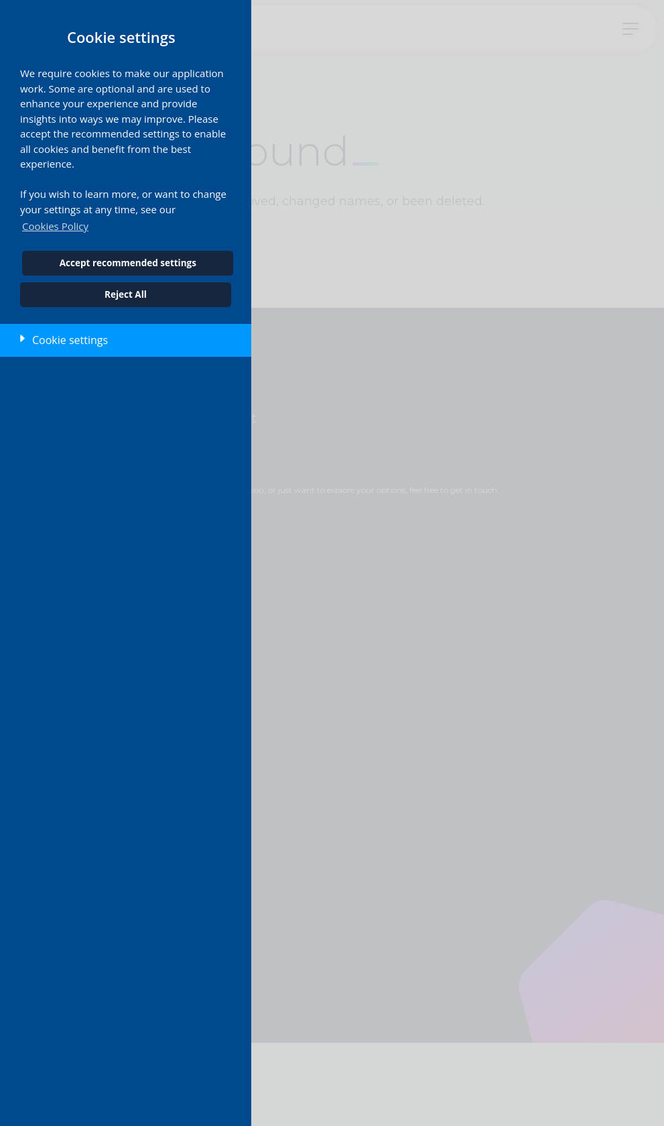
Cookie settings (70, 340)
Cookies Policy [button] (55, 226)
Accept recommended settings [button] (128, 263)
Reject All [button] (126, 294)
